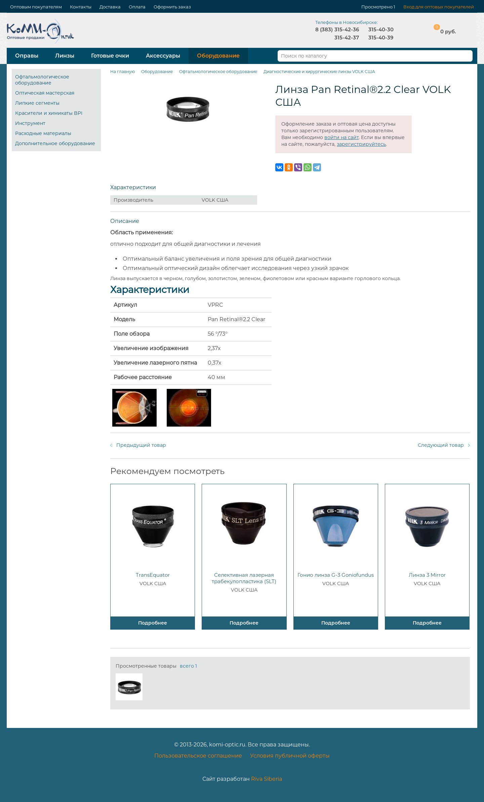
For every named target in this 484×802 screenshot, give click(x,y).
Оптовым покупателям (36, 6)
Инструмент (30, 123)
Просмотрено (377, 6)
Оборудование (218, 56)
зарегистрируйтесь (361, 144)
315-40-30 (381, 29)
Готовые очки (110, 56)
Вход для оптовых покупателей (438, 6)
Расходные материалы (43, 133)
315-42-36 (346, 29)
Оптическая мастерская (44, 93)
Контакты (80, 6)
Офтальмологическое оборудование (42, 80)
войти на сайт (341, 137)
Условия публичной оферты (290, 756)
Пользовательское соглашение (198, 756)
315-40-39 (380, 37)
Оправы (26, 56)
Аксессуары (163, 56)
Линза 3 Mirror (427, 575)
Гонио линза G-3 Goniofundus (335, 575)
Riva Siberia (266, 779)
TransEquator (153, 575)
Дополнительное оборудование (55, 143)
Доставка (110, 6)
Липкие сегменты (37, 103)
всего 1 (188, 666)
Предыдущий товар (141, 445)
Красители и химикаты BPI (48, 113)
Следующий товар (441, 445)
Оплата (137, 6)
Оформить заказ (172, 6)
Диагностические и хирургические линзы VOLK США (319, 71)
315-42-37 (346, 37)
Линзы (64, 56)
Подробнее (152, 623)
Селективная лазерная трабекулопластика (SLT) (244, 578)
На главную (122, 71)
